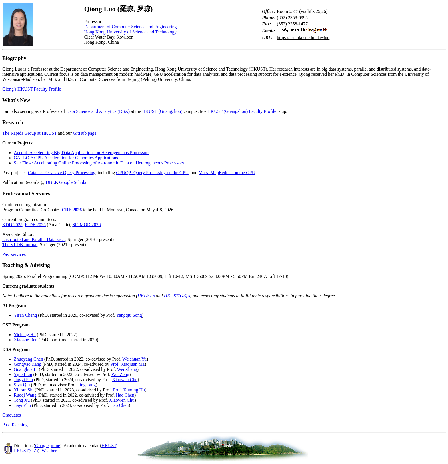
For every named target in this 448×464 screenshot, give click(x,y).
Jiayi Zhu (22, 405)
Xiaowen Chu (124, 379)
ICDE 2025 (35, 224)
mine (55, 445)
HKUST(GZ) (25, 450)
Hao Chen (125, 395)
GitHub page (84, 133)
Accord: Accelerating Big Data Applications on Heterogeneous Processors (81, 152)
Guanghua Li (26, 369)
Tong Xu (22, 400)
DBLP (51, 182)
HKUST (108, 445)
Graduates (11, 415)
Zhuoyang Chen (28, 359)
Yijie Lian (23, 374)
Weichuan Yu (134, 359)
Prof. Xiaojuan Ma (128, 364)
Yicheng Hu (25, 334)
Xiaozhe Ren (25, 339)
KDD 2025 (12, 224)
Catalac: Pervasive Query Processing (61, 172)
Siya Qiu (22, 384)
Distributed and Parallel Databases (33, 239)
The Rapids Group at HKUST (29, 133)
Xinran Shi (24, 389)
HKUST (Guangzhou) (162, 111)
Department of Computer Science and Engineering (130, 26)
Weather (49, 450)
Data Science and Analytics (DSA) (98, 111)
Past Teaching (15, 424)
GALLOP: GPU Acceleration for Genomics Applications (66, 157)
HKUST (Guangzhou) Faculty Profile (241, 111)
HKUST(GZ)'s (177, 295)
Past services (14, 254)
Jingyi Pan (23, 379)
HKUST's (146, 295)
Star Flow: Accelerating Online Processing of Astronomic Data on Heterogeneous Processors (99, 162)
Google (42, 445)
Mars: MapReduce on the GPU (227, 172)
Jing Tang (87, 384)
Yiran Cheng (25, 315)
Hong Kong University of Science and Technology (130, 31)
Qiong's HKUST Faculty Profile (31, 89)
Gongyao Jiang (27, 364)
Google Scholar (73, 182)
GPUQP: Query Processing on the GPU (152, 172)
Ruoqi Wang (25, 395)
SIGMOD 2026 (86, 224)
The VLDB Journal (19, 244)
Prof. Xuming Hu (129, 389)
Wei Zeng (120, 374)
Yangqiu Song (129, 315)
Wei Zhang (127, 369)
